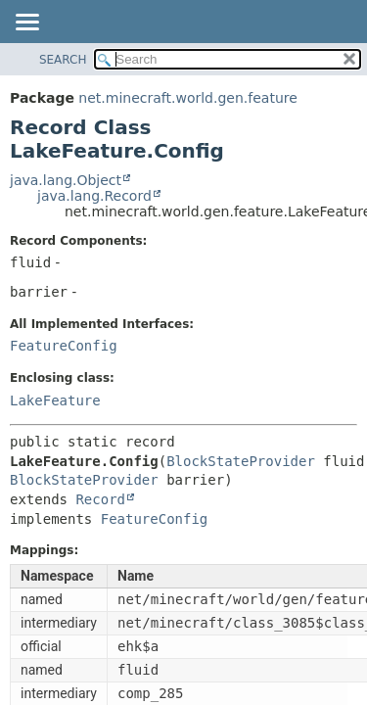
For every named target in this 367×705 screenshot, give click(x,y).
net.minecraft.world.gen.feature (187, 98)
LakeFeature (55, 400)
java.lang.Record (94, 196)
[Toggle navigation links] (26, 23)
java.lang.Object (65, 180)
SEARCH (63, 60)
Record (100, 499)
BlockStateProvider (240, 461)
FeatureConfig (63, 345)
